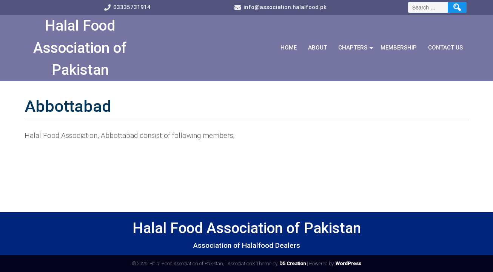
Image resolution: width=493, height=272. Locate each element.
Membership (399, 47)
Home (288, 47)
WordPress (348, 263)
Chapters (352, 47)
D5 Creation (292, 263)
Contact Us (445, 47)
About (317, 47)
